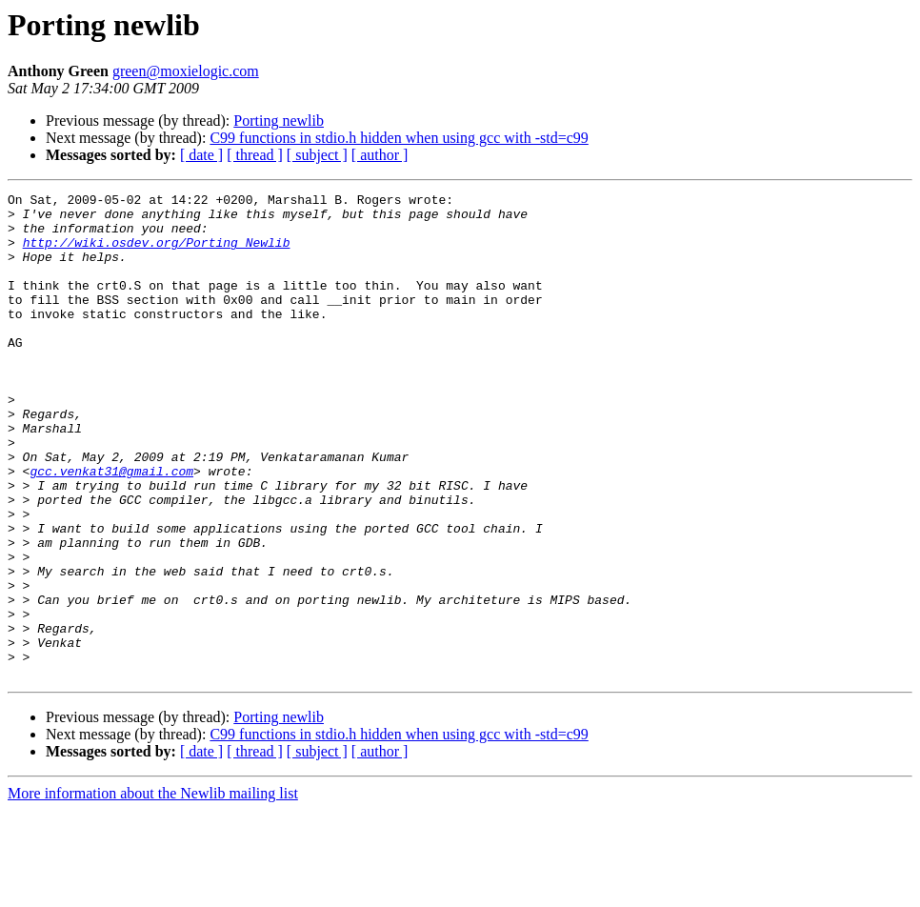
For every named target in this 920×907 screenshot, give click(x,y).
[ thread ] (255, 155)
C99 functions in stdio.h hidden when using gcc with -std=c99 (399, 138)
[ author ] (380, 155)
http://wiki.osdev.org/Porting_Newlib (156, 253)
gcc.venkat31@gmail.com (111, 527)
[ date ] (201, 155)
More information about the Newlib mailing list (153, 890)
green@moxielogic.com (185, 71)
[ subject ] (317, 155)
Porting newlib (278, 120)
